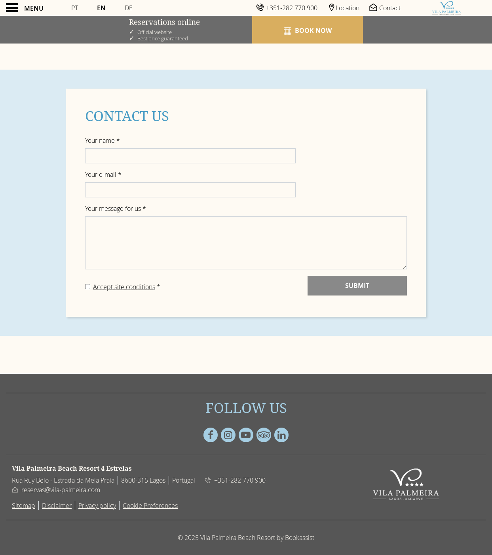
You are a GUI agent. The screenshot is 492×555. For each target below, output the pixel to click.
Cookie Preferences (150, 505)
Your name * (102, 140)
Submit (357, 285)
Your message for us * (115, 208)
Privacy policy (97, 505)
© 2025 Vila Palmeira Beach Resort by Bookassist (246, 537)
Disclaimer (57, 505)
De (129, 8)
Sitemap (23, 505)
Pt (74, 8)
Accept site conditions (124, 286)
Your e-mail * (103, 174)
